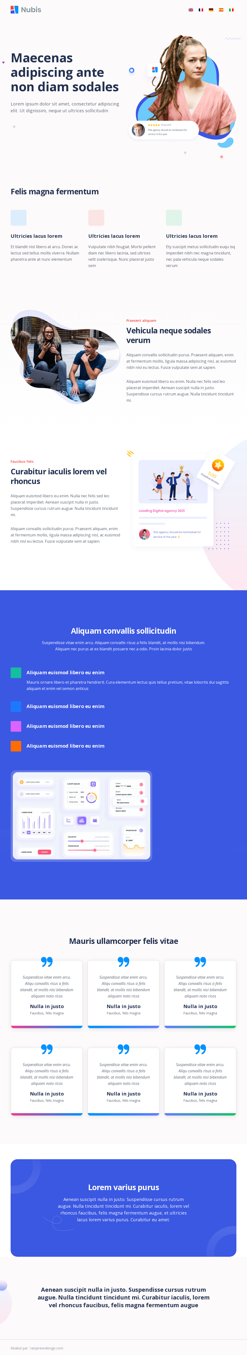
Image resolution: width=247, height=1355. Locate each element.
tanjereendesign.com (46, 1348)
